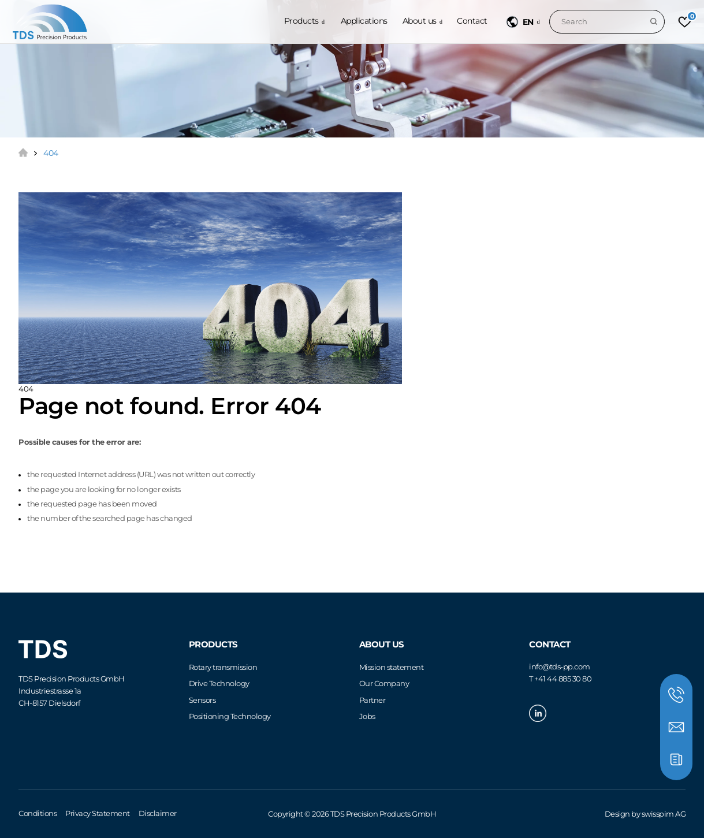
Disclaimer (158, 813)
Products (301, 21)
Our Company (384, 683)
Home (23, 152)
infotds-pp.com (559, 666)
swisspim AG (664, 813)
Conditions (37, 813)
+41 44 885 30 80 (562, 678)
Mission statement (391, 667)
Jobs (367, 716)
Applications (364, 21)
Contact (472, 21)
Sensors (202, 700)
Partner (372, 700)
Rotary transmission (223, 667)
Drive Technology (219, 683)
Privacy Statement (97, 813)
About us (420, 21)
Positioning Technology (230, 716)
